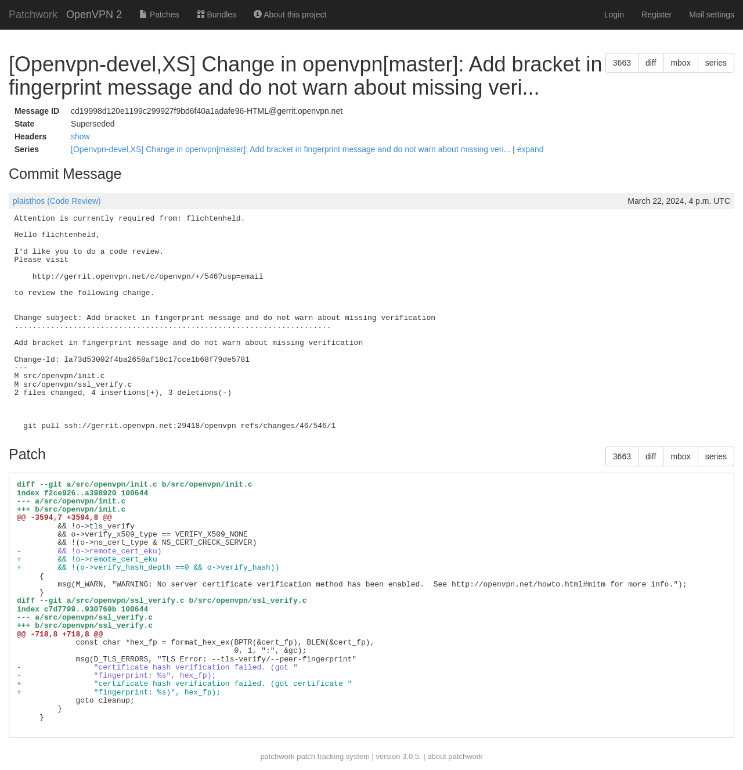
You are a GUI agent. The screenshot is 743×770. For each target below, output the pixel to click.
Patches (159, 14)
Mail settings (711, 14)
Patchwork (33, 14)
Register (656, 14)
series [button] (716, 62)
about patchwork (454, 756)
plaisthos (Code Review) (57, 201)
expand (530, 149)
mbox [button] (680, 62)
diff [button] (650, 62)
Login (614, 14)
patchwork (277, 756)
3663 (622, 62)
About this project (290, 14)
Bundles (216, 14)
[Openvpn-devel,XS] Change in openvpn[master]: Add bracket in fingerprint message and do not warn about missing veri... (292, 149)
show (80, 136)
